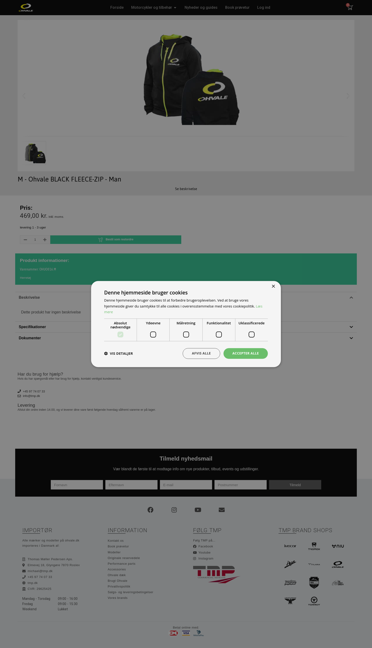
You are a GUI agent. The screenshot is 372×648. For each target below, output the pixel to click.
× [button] (273, 286)
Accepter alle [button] (245, 353)
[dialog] (186, 324)
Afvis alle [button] (201, 353)
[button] (118, 353)
